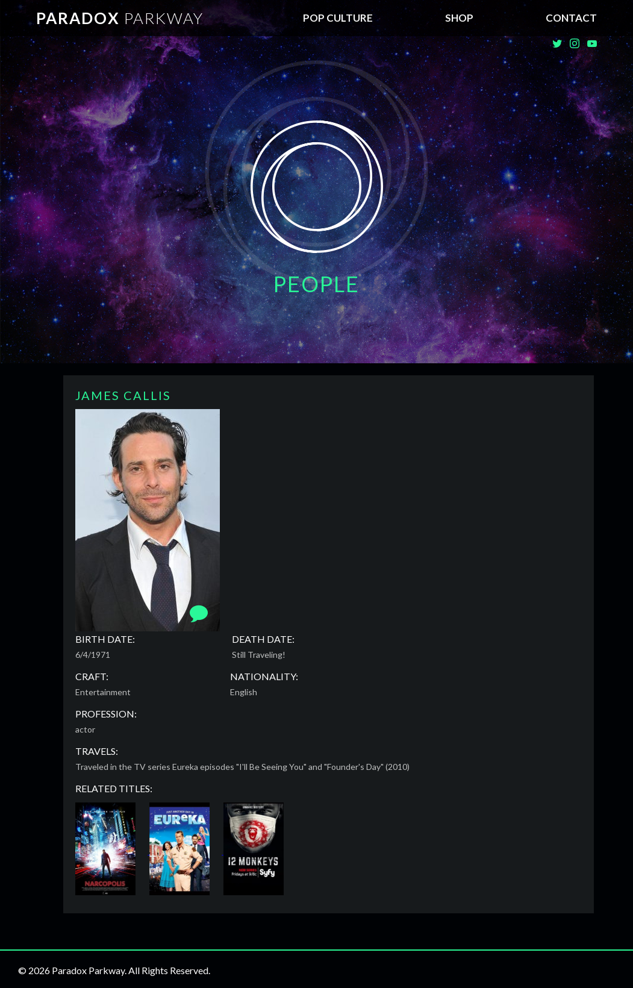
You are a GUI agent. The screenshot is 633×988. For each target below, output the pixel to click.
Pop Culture (338, 17)
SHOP (459, 17)
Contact (571, 17)
